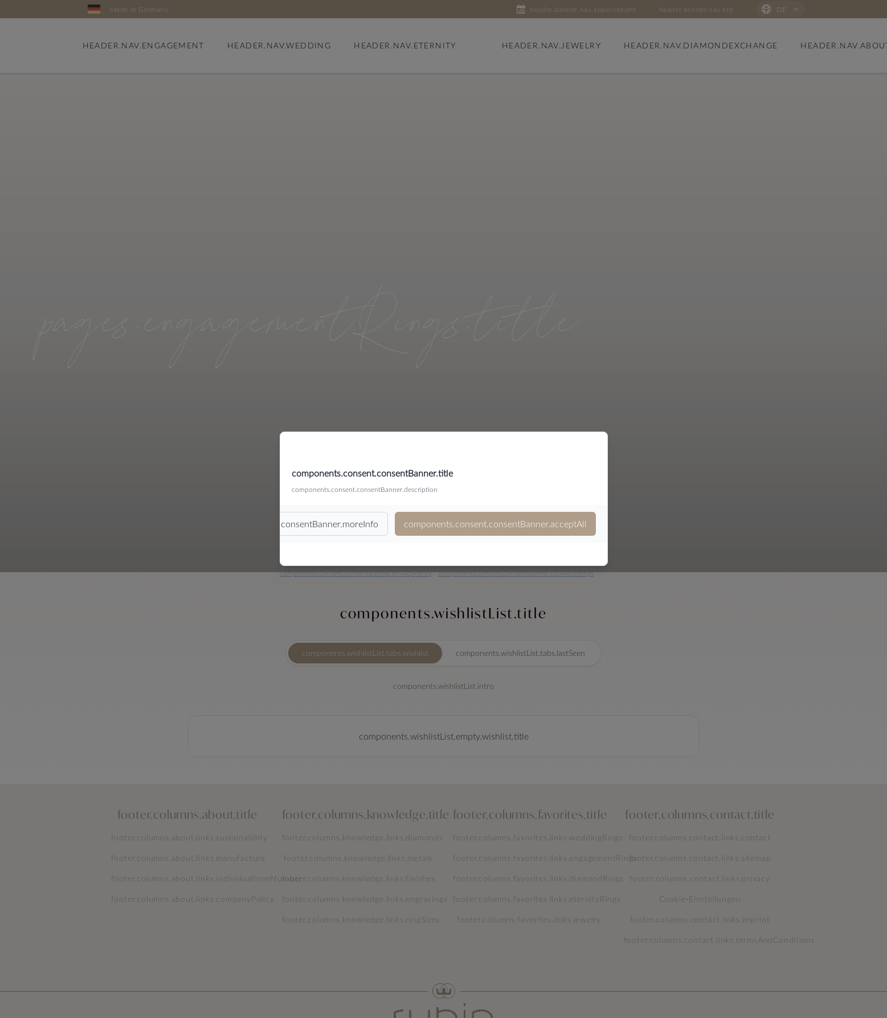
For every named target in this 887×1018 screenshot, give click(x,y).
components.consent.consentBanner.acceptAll (495, 523)
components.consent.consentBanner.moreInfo (287, 523)
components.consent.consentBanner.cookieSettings (516, 572)
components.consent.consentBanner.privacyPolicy (356, 572)
